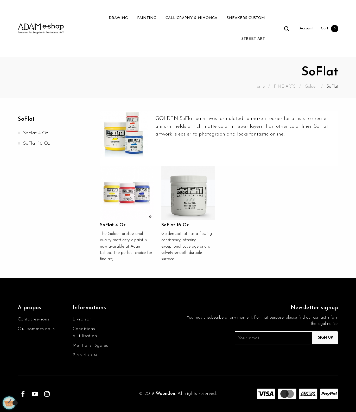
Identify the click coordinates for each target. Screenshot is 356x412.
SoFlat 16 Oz (36, 143)
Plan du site (85, 355)
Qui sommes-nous (36, 328)
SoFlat (26, 119)
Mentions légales (90, 345)
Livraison (82, 319)
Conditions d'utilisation (85, 332)
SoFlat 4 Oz (35, 133)
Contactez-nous (33, 319)
